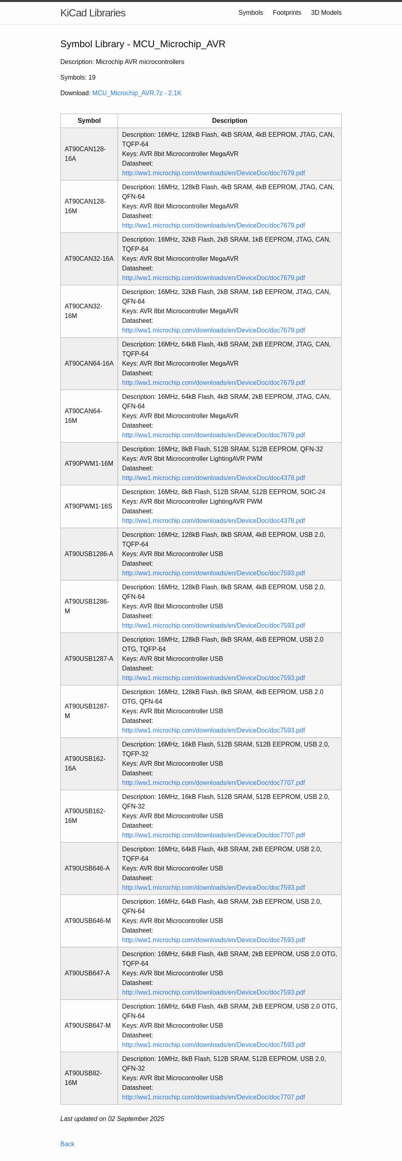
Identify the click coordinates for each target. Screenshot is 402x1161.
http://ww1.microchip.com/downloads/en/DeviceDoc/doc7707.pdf (213, 782)
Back (67, 1144)
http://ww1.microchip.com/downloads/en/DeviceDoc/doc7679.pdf (213, 173)
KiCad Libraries (93, 13)
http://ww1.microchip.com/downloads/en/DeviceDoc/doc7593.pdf (213, 573)
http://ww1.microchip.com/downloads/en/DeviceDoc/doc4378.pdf (213, 477)
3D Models (326, 12)
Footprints (287, 12)
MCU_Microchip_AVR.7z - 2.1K (137, 93)
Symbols (250, 12)
